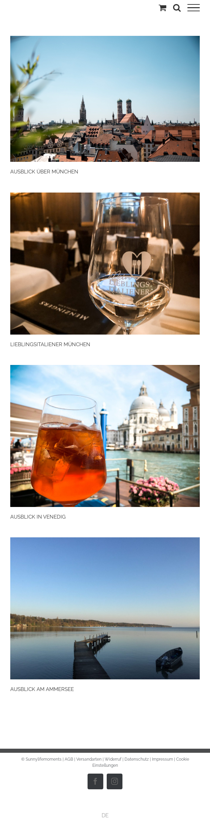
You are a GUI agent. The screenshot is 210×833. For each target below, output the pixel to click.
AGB (69, 759)
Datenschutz (136, 759)
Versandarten (89, 759)
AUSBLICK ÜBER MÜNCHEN (44, 172)
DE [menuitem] (105, 815)
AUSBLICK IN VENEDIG (38, 517)
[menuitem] (105, 815)
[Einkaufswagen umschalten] (162, 7)
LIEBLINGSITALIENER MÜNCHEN (50, 344)
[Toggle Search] (177, 7)
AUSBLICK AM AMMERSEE (42, 689)
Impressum (162, 759)
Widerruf (113, 759)
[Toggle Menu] (193, 8)
